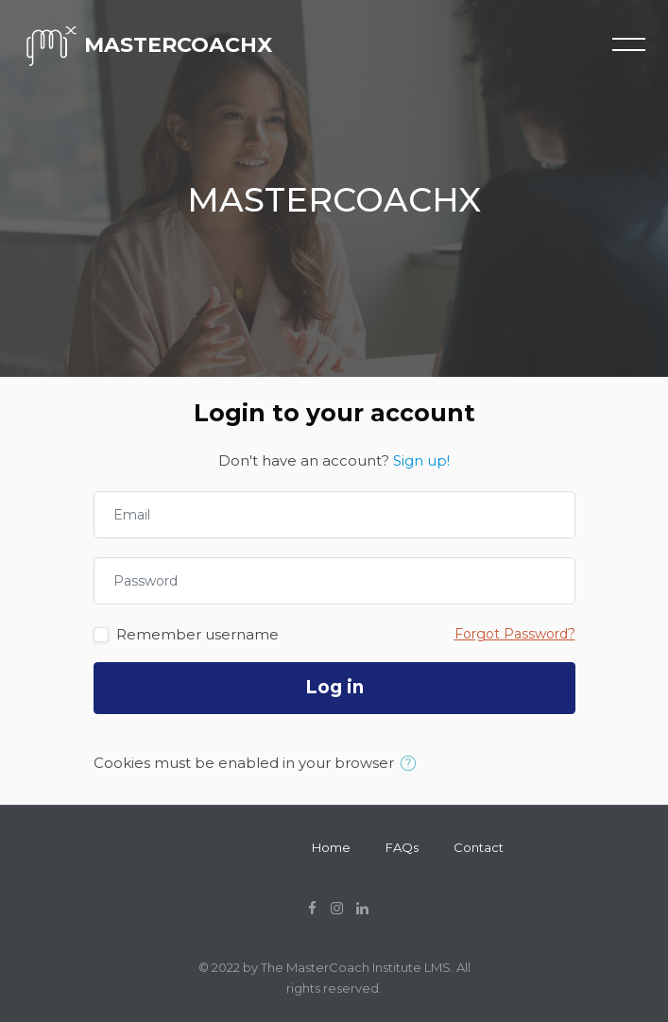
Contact (479, 847)
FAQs (402, 847)
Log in (334, 687)
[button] (412, 764)
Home (331, 847)
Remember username (197, 634)
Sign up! (421, 460)
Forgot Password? (514, 633)
